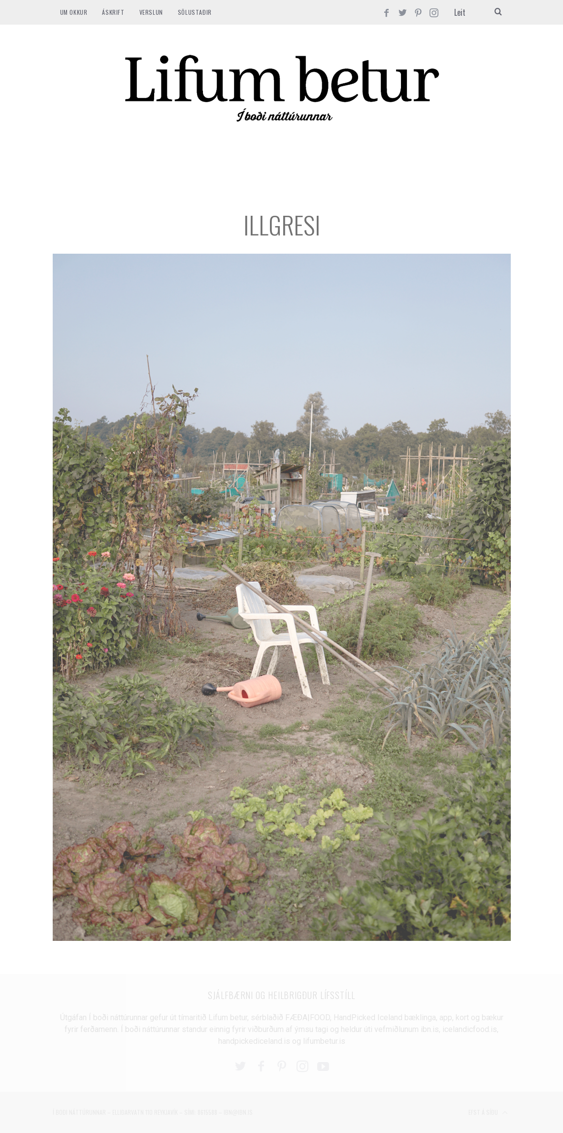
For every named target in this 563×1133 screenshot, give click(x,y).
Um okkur (74, 12)
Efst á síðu (488, 1112)
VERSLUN (151, 12)
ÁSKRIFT (113, 12)
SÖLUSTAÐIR (195, 12)
